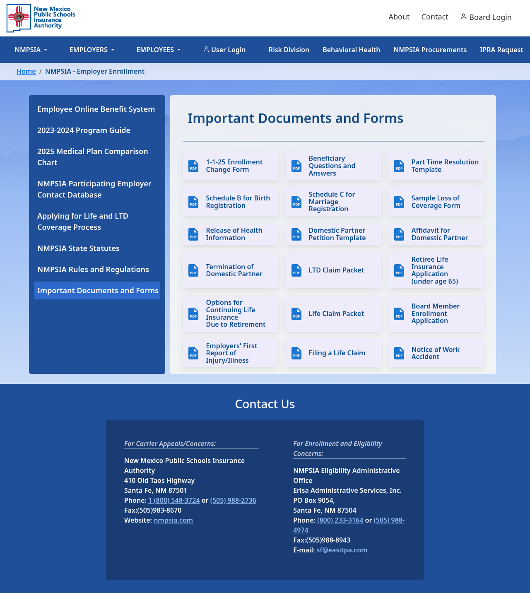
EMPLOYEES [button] (156, 49)
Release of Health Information (234, 234)
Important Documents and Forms (98, 290)
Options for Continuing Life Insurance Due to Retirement (235, 313)
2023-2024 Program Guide (83, 130)
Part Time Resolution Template (445, 166)
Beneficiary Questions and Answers (332, 166)
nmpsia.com (173, 520)
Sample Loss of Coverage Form (436, 202)
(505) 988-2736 (233, 500)
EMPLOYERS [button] (89, 49)
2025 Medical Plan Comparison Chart (92, 156)
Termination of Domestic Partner (234, 270)
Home (26, 71)
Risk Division (289, 49)
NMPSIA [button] (28, 49)
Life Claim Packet (336, 314)
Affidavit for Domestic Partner (440, 234)
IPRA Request (501, 49)
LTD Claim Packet (336, 270)
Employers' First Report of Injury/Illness (231, 353)
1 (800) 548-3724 (174, 500)
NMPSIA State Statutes (78, 248)
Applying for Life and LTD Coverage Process (82, 221)
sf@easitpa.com (342, 549)
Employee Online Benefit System (96, 109)
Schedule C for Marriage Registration (332, 202)
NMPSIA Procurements (430, 49)
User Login (224, 49)
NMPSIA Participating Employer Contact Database (94, 189)
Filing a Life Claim (337, 353)
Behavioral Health (351, 49)
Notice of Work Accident (436, 353)
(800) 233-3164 (340, 520)
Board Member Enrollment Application (436, 314)
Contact (435, 17)
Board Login (486, 17)
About (399, 17)
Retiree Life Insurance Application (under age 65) (435, 270)
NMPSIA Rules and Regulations (93, 269)
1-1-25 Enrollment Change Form (234, 166)
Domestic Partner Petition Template (337, 234)
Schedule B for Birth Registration (238, 202)
